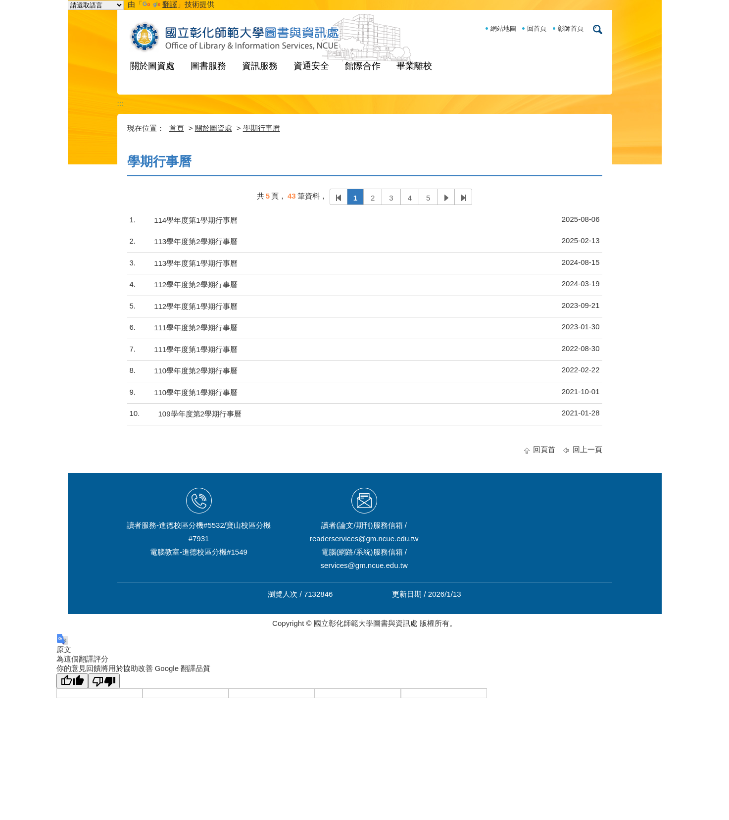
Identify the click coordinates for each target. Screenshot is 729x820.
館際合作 (363, 66)
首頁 (176, 128)
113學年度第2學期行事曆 (195, 241)
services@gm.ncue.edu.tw (364, 565)
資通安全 (311, 66)
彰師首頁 (570, 28)
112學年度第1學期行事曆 (195, 306)
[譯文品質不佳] (104, 680)
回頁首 (544, 449)
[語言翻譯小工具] (96, 5)
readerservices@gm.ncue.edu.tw (364, 538)
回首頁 (536, 28)
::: (120, 103)
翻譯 (160, 4)
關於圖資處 (152, 66)
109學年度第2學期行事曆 (200, 414)
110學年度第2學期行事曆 (195, 370)
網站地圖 (503, 28)
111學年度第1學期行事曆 (195, 349)
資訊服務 (260, 66)
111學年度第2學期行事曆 (195, 327)
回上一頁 (587, 449)
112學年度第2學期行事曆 (195, 284)
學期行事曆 (261, 128)
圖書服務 (208, 66)
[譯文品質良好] (72, 680)
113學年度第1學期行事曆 (195, 263)
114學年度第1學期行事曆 (195, 220)
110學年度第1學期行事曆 (195, 392)
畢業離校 (414, 66)
